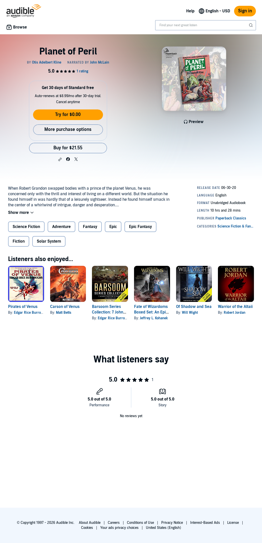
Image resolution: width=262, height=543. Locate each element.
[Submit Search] (251, 25)
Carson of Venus (65, 306)
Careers (114, 523)
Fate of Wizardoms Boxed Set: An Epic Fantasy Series (151, 312)
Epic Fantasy (140, 226)
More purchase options (67, 129)
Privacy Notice (172, 523)
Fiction (19, 241)
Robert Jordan (234, 312)
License (233, 523)
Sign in (245, 11)
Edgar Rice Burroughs (31, 312)
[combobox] (205, 25)
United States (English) (163, 528)
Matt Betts (63, 312)
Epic (113, 226)
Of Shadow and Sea (194, 306)
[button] (60, 159)
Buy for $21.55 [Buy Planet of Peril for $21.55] (67, 148)
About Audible (90, 523)
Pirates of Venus (23, 306)
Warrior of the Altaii (235, 306)
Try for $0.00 (68, 114)
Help (190, 11)
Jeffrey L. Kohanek (154, 318)
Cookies (87, 528)
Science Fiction (26, 226)
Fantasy (90, 226)
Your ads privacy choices (119, 528)
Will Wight (190, 312)
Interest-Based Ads (205, 523)
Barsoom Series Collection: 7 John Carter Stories (107, 312)
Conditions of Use (140, 523)
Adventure (61, 226)
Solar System (49, 241)
